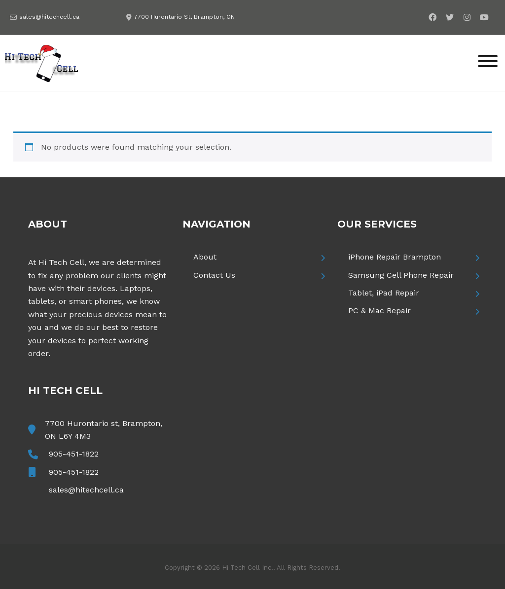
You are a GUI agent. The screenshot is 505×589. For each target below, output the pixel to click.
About (204, 257)
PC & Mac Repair (379, 310)
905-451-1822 (74, 453)
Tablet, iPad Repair (383, 292)
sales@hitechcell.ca (49, 16)
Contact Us (214, 275)
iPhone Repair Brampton (394, 257)
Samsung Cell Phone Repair (401, 275)
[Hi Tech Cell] (42, 62)
